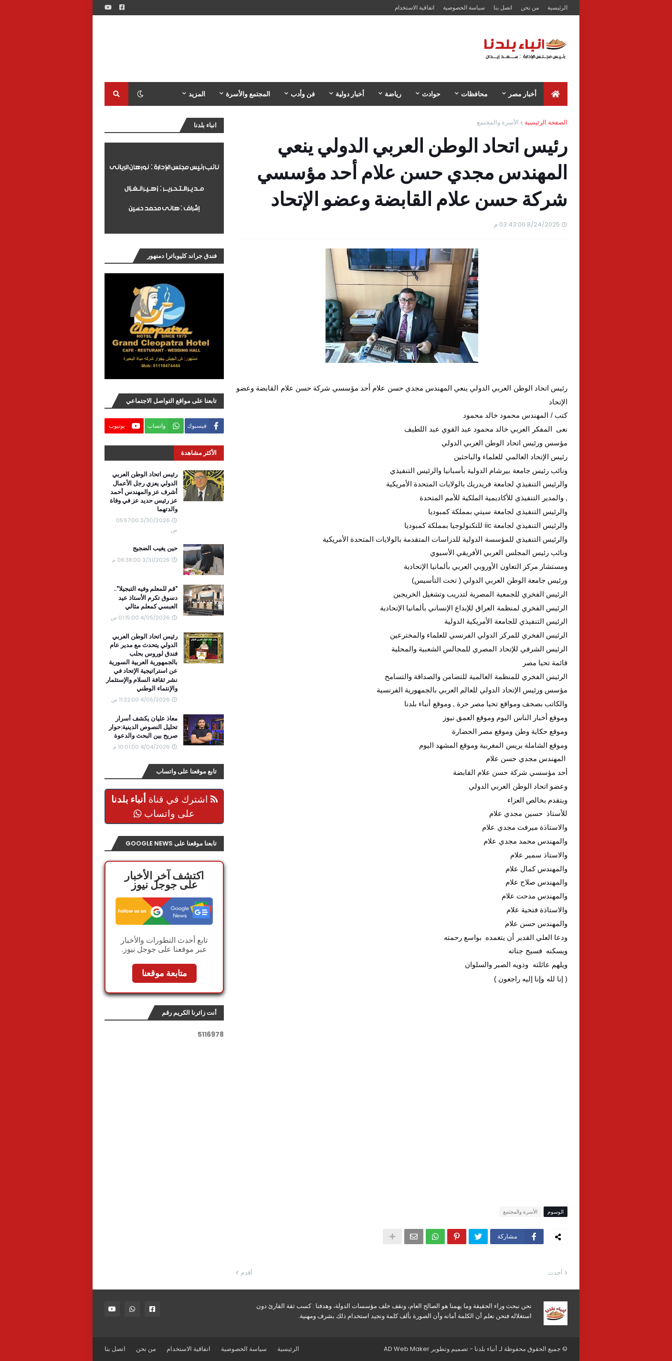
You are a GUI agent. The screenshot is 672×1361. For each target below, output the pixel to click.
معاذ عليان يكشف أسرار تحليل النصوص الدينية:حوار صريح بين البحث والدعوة (143, 727)
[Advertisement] (278, 48)
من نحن (530, 7)
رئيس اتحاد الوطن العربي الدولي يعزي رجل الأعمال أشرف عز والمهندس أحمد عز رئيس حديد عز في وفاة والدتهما (144, 492)
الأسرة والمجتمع (498, 122)
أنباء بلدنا (485, 1348)
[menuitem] (555, 94)
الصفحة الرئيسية (546, 122)
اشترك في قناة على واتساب (164, 806)
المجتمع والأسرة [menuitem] (248, 94)
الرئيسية (557, 7)
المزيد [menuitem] (197, 94)
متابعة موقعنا (164, 973)
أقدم (246, 1272)
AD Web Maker (407, 1348)
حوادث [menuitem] (431, 94)
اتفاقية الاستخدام (414, 7)
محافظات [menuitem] (474, 94)
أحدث (555, 1272)
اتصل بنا (503, 7)
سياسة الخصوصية (464, 7)
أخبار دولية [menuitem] (350, 94)
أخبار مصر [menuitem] (522, 94)
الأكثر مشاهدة (199, 452)
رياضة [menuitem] (393, 94)
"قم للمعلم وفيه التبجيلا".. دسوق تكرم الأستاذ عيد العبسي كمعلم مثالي (146, 597)
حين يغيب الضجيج (155, 548)
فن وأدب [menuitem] (303, 94)
